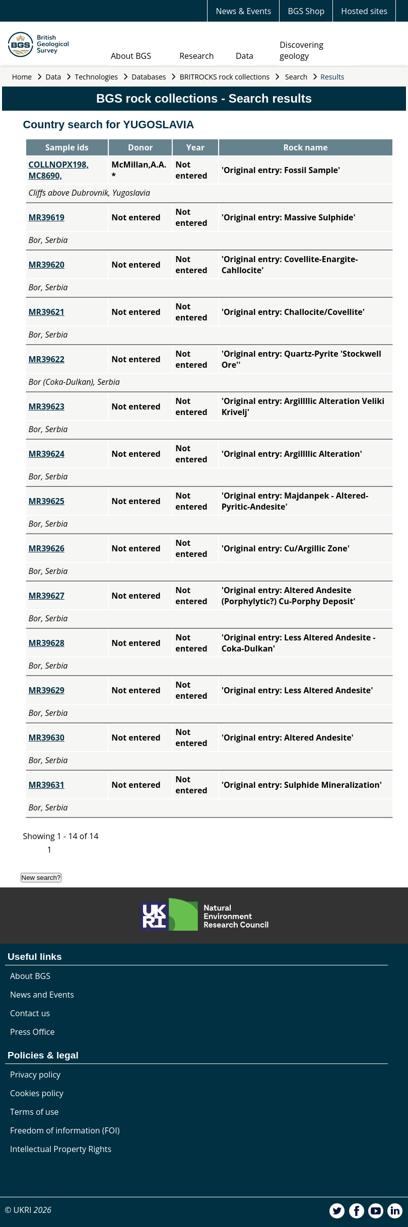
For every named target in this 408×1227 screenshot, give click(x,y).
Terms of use (34, 1111)
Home (22, 76)
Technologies (96, 76)
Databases (148, 76)
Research (196, 55)
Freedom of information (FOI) (64, 1130)
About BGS (131, 55)
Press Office (32, 1031)
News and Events (42, 994)
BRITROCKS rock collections (224, 76)
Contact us (30, 1013)
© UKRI (28, 1209)
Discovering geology (301, 50)
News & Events (243, 11)
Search (296, 76)
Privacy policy (35, 1074)
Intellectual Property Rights (60, 1149)
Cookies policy (36, 1093)
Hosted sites (364, 11)
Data (244, 55)
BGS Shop (306, 11)
